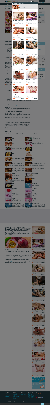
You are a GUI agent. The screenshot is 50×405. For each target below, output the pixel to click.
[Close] (37, 3)
